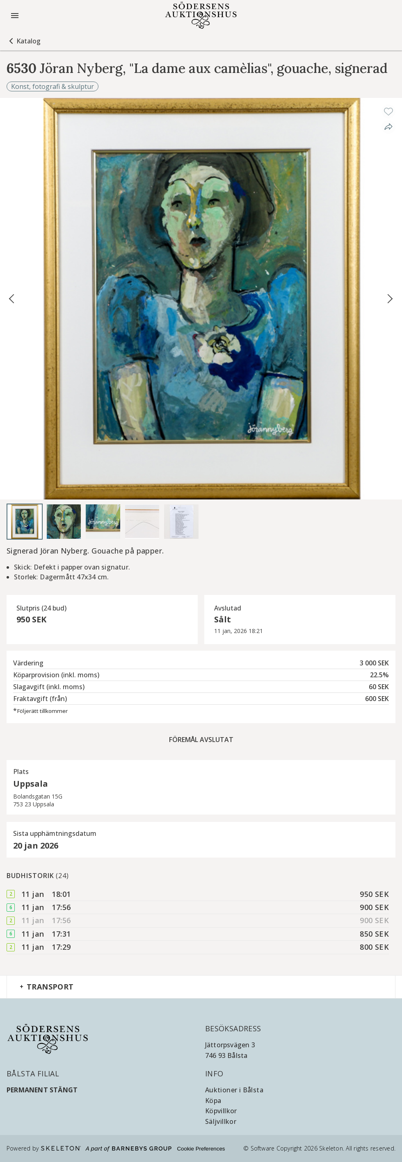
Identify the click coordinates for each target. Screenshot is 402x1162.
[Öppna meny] (15, 15)
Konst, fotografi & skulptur (52, 86)
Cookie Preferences (201, 1149)
